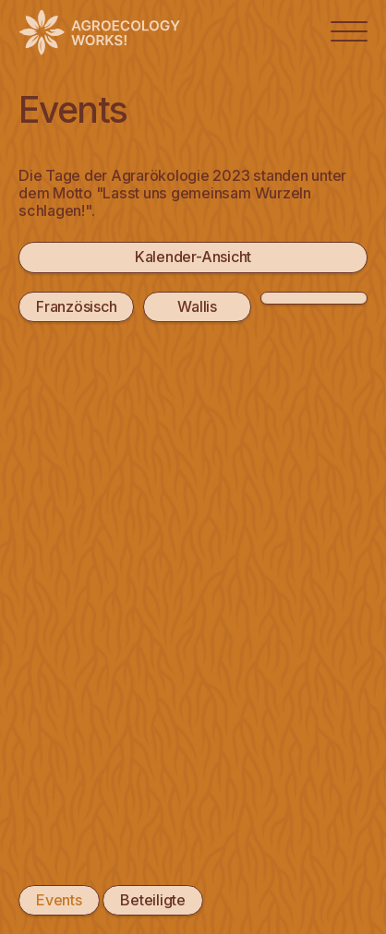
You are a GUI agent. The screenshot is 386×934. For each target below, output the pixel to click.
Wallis (197, 306)
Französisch (76, 306)
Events (59, 900)
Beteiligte (153, 900)
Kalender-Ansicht (193, 256)
